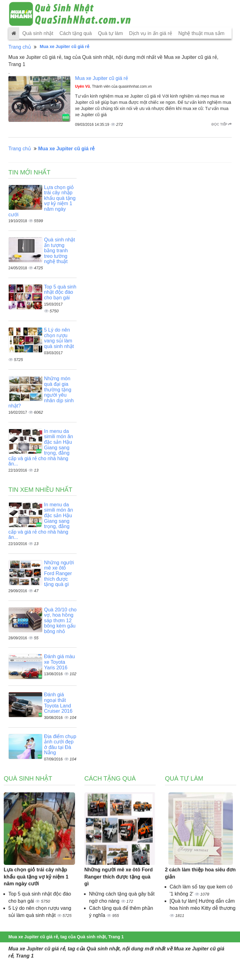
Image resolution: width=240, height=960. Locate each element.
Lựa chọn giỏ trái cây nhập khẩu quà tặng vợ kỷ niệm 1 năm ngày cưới (36, 877)
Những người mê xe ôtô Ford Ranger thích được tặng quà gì (59, 573)
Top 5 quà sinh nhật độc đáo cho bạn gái (60, 292)
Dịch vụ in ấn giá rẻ (150, 33)
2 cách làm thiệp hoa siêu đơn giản (200, 873)
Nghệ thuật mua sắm (201, 33)
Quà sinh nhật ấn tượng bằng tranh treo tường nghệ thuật (59, 250)
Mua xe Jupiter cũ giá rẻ (101, 78)
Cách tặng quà (76, 33)
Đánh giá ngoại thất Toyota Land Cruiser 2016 (58, 703)
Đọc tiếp (221, 124)
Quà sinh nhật (37, 33)
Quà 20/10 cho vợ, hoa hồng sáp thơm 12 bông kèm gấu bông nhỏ (60, 620)
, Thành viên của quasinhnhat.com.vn (113, 86)
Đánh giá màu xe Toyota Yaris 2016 (59, 662)
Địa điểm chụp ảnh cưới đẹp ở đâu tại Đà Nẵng (60, 744)
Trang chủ (19, 47)
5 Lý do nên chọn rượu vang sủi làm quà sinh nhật (59, 338)
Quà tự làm (110, 33)
